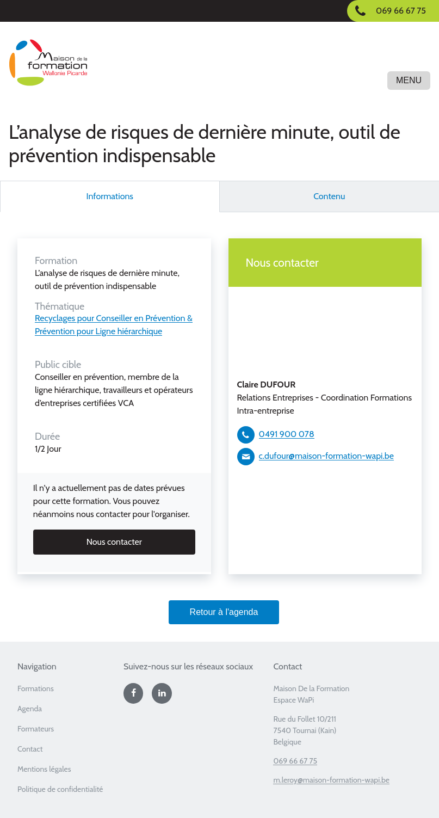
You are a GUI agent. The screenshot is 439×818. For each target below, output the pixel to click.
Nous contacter (114, 542)
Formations (35, 688)
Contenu (329, 196)
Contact (29, 749)
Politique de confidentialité (60, 789)
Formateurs (35, 729)
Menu (409, 80)
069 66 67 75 (295, 761)
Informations (110, 196)
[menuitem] (66, 692)
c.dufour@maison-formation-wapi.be (326, 456)
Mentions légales (44, 769)
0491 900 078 (286, 434)
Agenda (29, 709)
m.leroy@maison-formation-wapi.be (331, 780)
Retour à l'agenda (224, 612)
